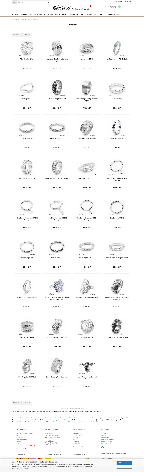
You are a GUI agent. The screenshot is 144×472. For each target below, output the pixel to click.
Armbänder (62, 422)
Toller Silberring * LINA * (27, 59)
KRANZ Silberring (117, 99)
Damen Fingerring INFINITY (87, 178)
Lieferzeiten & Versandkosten (24, 433)
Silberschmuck (72, 422)
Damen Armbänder (106, 443)
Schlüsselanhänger (57, 14)
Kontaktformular (49, 433)
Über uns (18, 441)
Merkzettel (128, 1)
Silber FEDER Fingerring (27, 337)
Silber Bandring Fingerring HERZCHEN (117, 258)
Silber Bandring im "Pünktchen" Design (56, 178)
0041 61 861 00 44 (55, 437)
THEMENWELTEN (113, 14)
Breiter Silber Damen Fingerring (87, 139)
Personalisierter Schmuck (23, 449)
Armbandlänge (77, 443)
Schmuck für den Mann (107, 439)
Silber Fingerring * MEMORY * (57, 99)
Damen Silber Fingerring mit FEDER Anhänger (57, 219)
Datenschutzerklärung (23, 468)
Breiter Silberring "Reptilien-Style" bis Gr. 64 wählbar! (117, 299)
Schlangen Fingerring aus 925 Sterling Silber (87, 378)
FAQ (17, 443)
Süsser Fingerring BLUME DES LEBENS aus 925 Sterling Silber (57, 299)
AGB (17, 435)
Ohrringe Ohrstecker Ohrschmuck (62, 420)
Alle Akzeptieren (124, 463)
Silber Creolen (16, 418)
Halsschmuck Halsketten (23, 420)
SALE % (103, 445)
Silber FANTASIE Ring (87, 337)
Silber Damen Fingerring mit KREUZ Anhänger (27, 219)
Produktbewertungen (25, 445)
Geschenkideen (77, 435)
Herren (24, 14)
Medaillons (91, 14)
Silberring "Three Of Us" (57, 139)
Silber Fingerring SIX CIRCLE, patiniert (117, 337)
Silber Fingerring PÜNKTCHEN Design (117, 59)
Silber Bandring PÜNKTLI (116, 218)
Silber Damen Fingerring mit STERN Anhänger (86, 219)
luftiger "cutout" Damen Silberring (27, 298)
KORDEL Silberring (26, 139)
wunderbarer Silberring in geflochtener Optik (57, 60)
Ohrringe (103, 433)
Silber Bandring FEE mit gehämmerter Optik (87, 100)
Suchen (75, 439)
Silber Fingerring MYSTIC (86, 258)
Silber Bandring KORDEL (27, 258)
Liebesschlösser (76, 14)
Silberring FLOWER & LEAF (27, 178)
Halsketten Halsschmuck (80, 445)
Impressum (19, 437)
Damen (15, 14)
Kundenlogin (118, 1)
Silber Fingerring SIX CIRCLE (27, 377)
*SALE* (101, 14)
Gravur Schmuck (37, 14)
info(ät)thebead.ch (54, 435)
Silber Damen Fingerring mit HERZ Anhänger (117, 179)
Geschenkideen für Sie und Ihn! (90, 422)
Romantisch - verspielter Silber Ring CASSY (87, 299)
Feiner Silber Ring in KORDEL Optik (57, 337)
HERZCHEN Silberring (116, 139)
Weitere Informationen (124, 467)
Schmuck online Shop (79, 447)
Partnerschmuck (49, 418)
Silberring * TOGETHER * (87, 59)
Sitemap (75, 437)
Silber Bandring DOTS (56, 258)
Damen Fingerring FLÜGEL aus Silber (57, 377)
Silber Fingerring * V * (27, 99)
